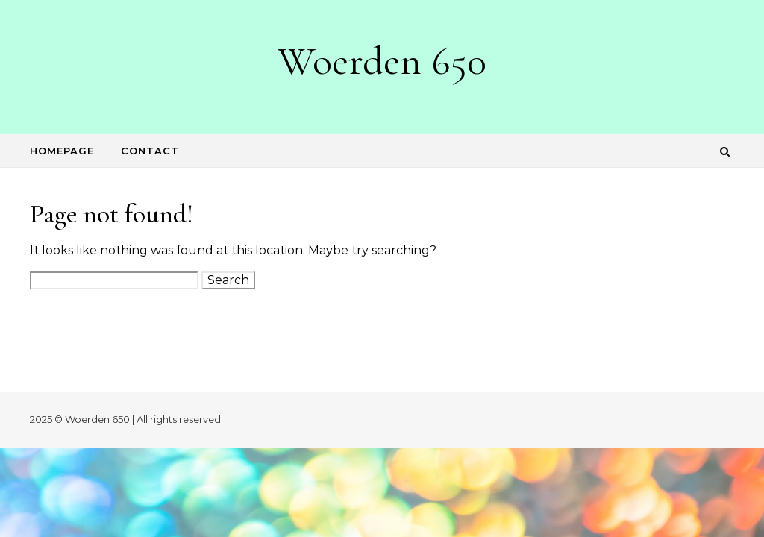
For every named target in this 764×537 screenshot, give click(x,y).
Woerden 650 (382, 61)
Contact (150, 151)
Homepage (62, 151)
